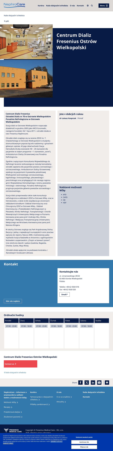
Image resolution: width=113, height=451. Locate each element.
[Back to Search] (6, 21)
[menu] (104, 5)
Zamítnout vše (84, 442)
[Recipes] (41, 404)
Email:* (64, 294)
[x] (87, 382)
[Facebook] (80, 382)
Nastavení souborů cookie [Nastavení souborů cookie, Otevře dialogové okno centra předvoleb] (84, 437)
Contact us (9, 364)
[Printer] (107, 382)
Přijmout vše (84, 447)
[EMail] (99, 382)
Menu (102, 5)
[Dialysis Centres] (41, 5)
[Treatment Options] (17, 395)
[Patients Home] (34, 392)
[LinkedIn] (93, 382)
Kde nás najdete (13, 301)
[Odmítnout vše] (110, 442)
